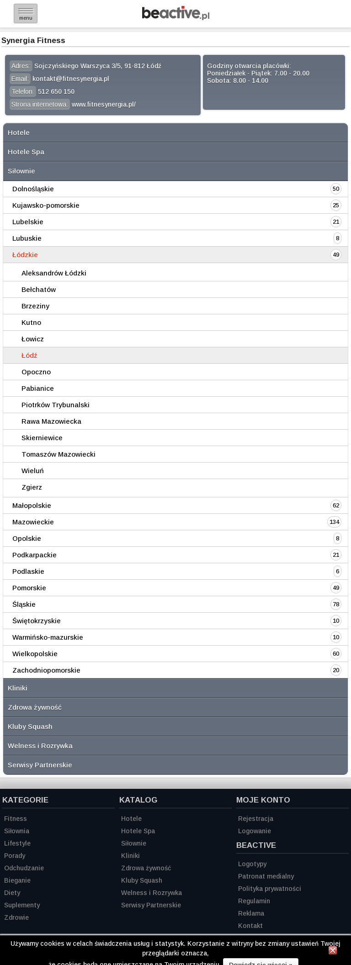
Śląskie (24, 604)
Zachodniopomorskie (46, 670)
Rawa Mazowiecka (51, 421)
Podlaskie (28, 571)
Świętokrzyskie (36, 621)
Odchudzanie (24, 868)
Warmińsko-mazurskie (47, 637)
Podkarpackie (34, 555)
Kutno (31, 322)
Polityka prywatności (269, 888)
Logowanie (254, 831)
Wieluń (32, 470)
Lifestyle (17, 843)
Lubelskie (27, 222)
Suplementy (22, 905)
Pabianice (37, 388)
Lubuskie (27, 238)
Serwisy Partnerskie (40, 765)
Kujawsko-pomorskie (46, 205)
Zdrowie (16, 917)
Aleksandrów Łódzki (53, 273)
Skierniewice (42, 438)
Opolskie (26, 538)
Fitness (15, 818)
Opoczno (36, 372)
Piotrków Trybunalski (55, 405)
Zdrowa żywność (35, 707)
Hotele (19, 132)
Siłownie (21, 171)
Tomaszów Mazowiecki (58, 454)
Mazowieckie (33, 522)
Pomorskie (29, 588)
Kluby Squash (30, 726)
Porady (14, 855)
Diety (12, 892)
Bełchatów (38, 289)
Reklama (251, 913)
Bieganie (17, 880)
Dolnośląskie (33, 189)
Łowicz (32, 339)
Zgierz (31, 487)
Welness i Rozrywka (40, 745)
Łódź (29, 355)
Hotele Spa (26, 152)
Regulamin (254, 901)
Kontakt (250, 925)
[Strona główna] (175, 18)
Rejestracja (255, 818)
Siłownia (16, 831)
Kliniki (17, 688)
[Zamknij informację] (332, 952)
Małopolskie (31, 505)
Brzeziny (35, 306)
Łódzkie (25, 255)
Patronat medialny (266, 876)
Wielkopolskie (35, 654)
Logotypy (252, 864)
